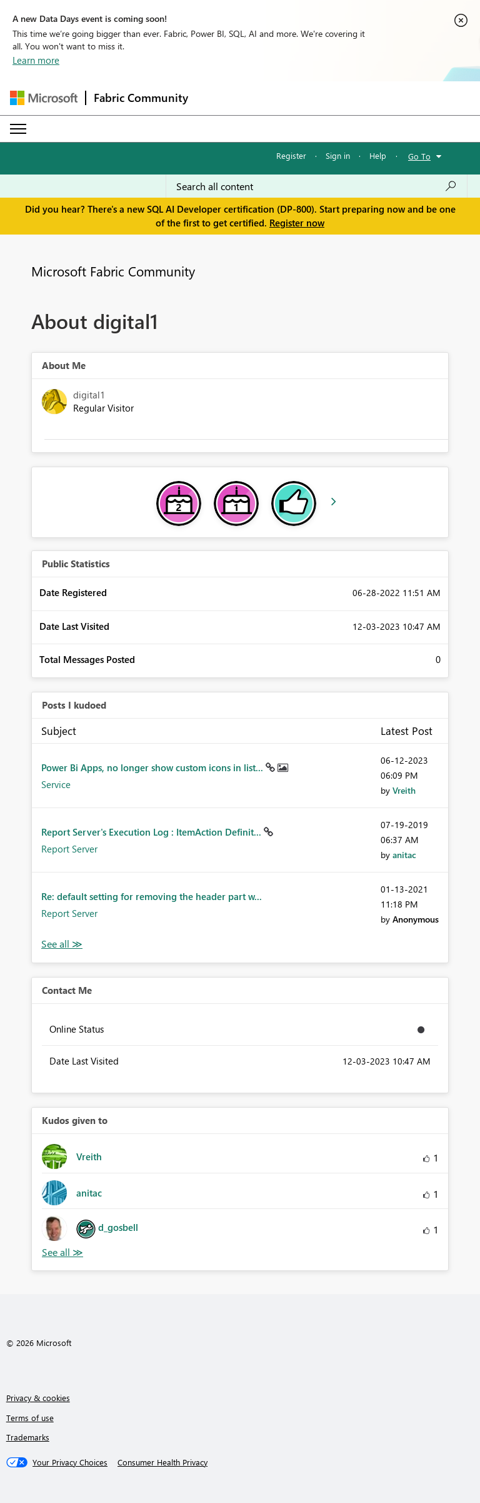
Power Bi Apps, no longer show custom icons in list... (153, 767)
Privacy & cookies (38, 1397)
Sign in (338, 155)
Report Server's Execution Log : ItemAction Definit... (152, 832)
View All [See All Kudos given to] (62, 1252)
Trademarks (27, 1437)
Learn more (35, 60)
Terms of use (30, 1417)
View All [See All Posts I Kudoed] (61, 944)
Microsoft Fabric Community (113, 271)
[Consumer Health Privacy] (163, 1462)
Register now (296, 222)
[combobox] (317, 186)
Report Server (69, 849)
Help (377, 155)
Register (291, 155)
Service (56, 784)
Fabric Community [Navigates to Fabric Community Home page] (141, 97)
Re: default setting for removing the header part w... (151, 896)
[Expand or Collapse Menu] (18, 129)
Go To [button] (419, 156)
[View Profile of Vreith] (404, 790)
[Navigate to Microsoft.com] (44, 98)
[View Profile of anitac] (404, 855)
